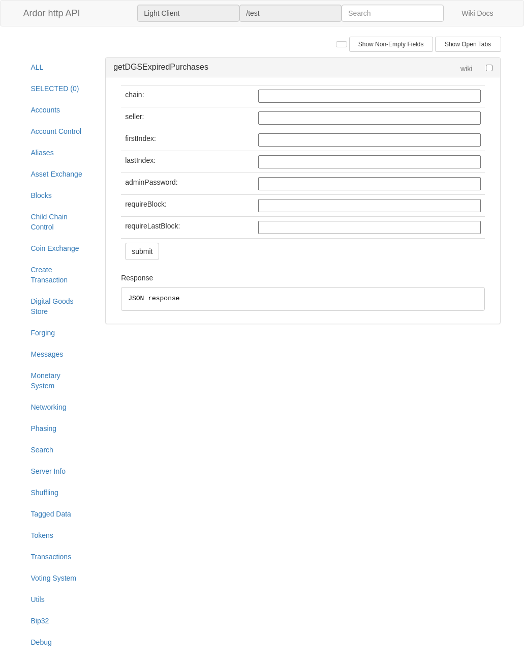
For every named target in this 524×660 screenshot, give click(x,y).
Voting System (54, 578)
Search (42, 450)
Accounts (45, 110)
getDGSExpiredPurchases (160, 67)
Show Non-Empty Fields (391, 44)
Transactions (51, 557)
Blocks (41, 195)
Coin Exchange (55, 248)
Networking (49, 407)
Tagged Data (51, 514)
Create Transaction (49, 275)
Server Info (48, 471)
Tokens (42, 535)
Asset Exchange (56, 174)
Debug (41, 642)
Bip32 (40, 621)
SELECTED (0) (55, 88)
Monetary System (45, 380)
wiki (466, 69)
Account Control (56, 131)
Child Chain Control (49, 222)
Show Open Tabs (468, 44)
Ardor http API (51, 13)
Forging (43, 333)
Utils (38, 599)
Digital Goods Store (52, 306)
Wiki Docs (477, 13)
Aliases (42, 153)
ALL (37, 67)
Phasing (44, 428)
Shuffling (44, 493)
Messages (47, 354)
